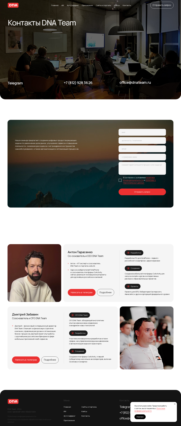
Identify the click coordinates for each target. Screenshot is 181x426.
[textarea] (142, 168)
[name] (142, 132)
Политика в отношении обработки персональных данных (29, 420)
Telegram (15, 83)
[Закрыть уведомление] (174, 404)
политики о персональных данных (139, 181)
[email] (142, 148)
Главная (54, 5)
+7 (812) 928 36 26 (78, 82)
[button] (162, 5)
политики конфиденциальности (139, 178)
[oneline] (142, 140)
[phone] (142, 157)
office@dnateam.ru (135, 82)
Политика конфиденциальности (22, 416)
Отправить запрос (142, 192)
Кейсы (117, 5)
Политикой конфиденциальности (149, 409)
